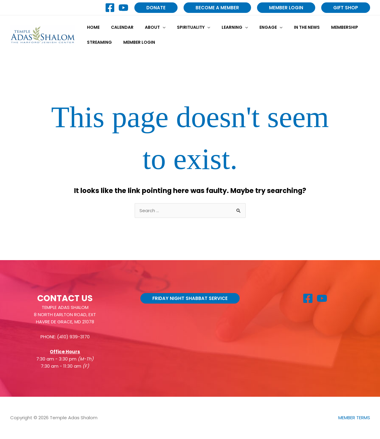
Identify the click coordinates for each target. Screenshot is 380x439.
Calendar (117, 27)
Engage (251, 27)
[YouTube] (123, 8)
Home (91, 27)
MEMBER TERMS (354, 418)
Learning (218, 27)
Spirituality (180, 27)
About (144, 27)
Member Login (135, 42)
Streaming (97, 42)
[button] (156, 7)
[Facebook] (110, 8)
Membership (322, 27)
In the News (287, 27)
